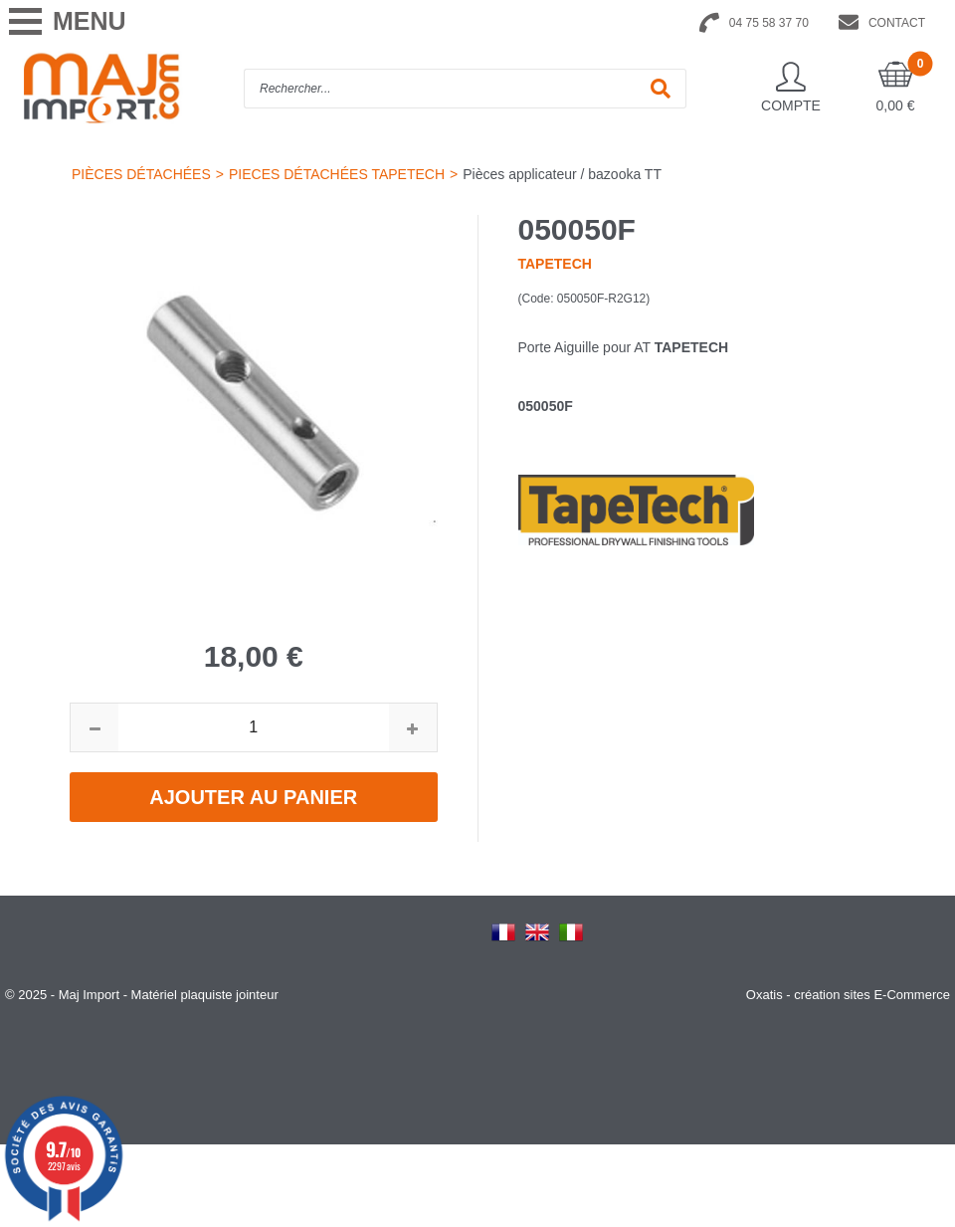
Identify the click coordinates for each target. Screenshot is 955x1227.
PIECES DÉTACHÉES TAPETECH (337, 174)
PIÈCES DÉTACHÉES (141, 174)
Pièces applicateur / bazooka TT (562, 174)
